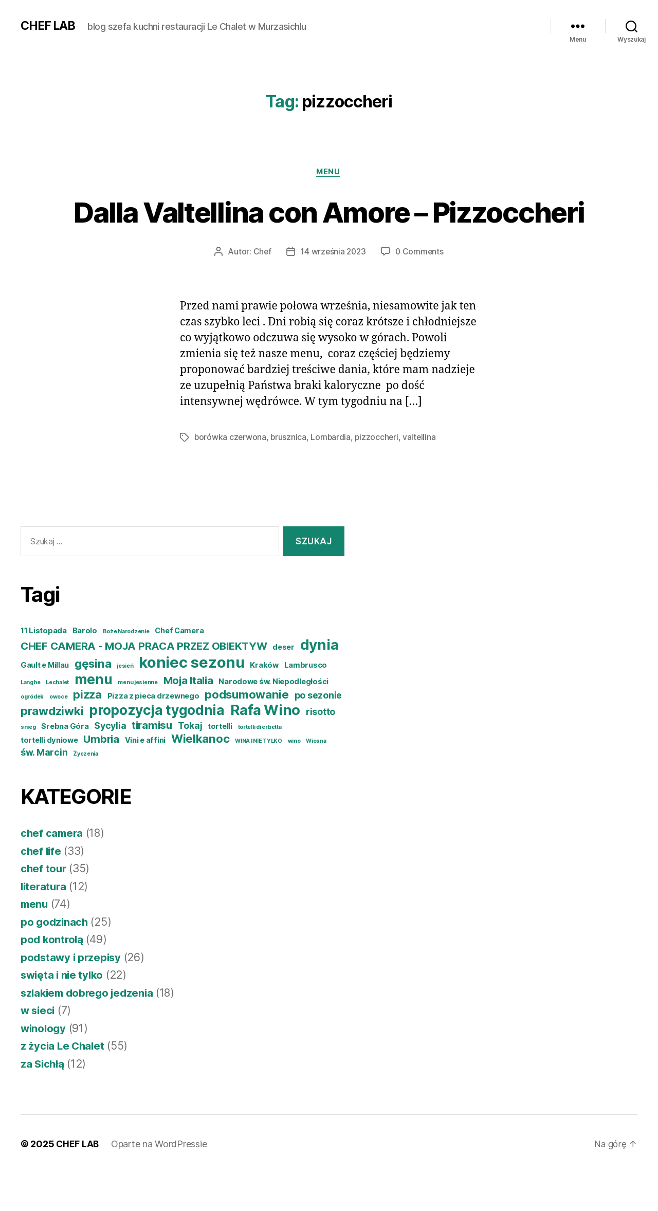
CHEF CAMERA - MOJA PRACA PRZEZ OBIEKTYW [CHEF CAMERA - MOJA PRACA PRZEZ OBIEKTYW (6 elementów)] (144, 683)
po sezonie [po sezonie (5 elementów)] (318, 733)
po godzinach (55, 959)
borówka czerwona (230, 475)
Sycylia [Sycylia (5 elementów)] (110, 763)
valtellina (422, 475)
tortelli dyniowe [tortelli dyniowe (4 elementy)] (49, 778)
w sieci (39, 1048)
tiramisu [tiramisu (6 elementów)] (152, 763)
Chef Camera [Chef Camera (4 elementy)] (179, 668)
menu (329, 172)
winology (44, 1066)
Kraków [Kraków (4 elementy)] (264, 703)
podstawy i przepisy (72, 995)
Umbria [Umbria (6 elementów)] (101, 776)
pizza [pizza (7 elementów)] (87, 732)
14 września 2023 (333, 290)
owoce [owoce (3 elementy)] (58, 734)
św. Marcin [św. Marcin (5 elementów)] (44, 790)
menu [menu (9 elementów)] (94, 717)
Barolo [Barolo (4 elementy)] (84, 668)
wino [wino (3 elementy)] (294, 779)
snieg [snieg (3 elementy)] (28, 765)
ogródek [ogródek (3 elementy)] (32, 734)
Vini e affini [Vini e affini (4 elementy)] (145, 778)
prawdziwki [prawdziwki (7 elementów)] (52, 749)
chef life (42, 889)
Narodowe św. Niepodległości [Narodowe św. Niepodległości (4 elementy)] (273, 719)
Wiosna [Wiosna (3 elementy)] (316, 779)
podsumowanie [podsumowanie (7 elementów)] (247, 732)
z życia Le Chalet (63, 1083)
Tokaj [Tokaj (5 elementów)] (190, 763)
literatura (44, 924)
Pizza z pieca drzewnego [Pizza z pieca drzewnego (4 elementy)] (153, 734)
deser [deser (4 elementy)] (283, 685)
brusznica (289, 475)
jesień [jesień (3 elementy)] (125, 704)
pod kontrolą (53, 977)
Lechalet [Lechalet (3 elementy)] (57, 720)
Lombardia (332, 475)
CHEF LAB (49, 26)
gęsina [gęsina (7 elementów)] (93, 701)
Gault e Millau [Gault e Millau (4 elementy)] (45, 703)
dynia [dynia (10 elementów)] (319, 682)
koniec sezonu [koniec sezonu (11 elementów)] (192, 700)
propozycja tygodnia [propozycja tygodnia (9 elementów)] (157, 748)
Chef (260, 290)
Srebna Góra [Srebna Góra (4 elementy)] (64, 764)
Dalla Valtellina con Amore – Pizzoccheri (329, 230)
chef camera (53, 871)
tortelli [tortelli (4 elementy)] (220, 764)
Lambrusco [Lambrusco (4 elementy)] (305, 703)
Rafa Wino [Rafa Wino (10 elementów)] (265, 748)
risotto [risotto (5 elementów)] (320, 749)
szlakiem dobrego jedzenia (90, 1030)
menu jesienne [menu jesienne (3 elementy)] (138, 720)
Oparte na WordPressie (160, 1182)
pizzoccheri (379, 475)
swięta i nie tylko (63, 1012)
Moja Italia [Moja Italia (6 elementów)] (188, 718)
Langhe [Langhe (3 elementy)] (30, 720)
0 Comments (420, 290)
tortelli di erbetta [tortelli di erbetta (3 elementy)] (260, 765)
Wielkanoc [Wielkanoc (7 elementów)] (200, 776)
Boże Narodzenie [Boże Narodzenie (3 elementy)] (126, 669)
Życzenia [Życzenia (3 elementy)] (85, 791)
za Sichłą (43, 1101)
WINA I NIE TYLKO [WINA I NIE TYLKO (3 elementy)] (258, 779)
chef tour (44, 906)
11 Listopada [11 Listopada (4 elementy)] (44, 668)
